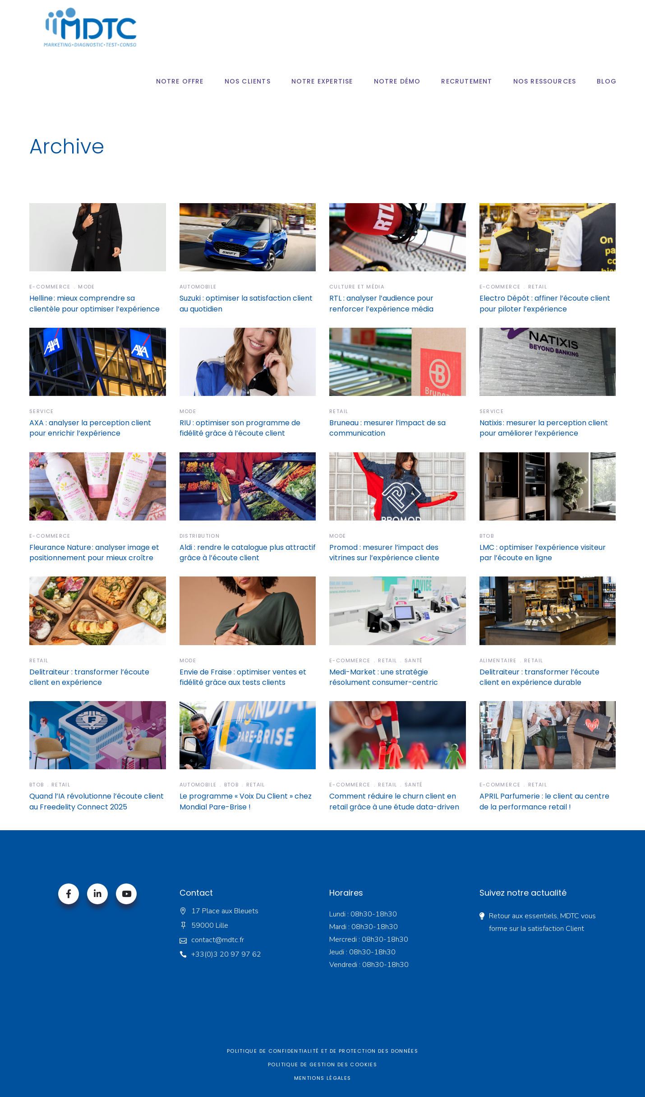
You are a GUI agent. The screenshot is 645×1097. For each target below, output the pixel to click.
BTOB (486, 535)
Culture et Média (356, 286)
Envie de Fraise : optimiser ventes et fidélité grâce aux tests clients (243, 677)
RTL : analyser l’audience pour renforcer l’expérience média (381, 303)
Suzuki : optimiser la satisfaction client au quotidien (246, 303)
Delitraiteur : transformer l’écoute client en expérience (89, 677)
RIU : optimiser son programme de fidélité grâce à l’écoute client (240, 428)
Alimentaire (498, 660)
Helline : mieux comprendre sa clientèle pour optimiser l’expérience (94, 303)
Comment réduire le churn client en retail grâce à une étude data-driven (394, 801)
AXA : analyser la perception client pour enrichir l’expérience (90, 428)
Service (41, 411)
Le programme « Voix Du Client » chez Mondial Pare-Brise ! (246, 801)
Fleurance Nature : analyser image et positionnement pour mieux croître (94, 552)
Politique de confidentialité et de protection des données (322, 1051)
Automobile (198, 286)
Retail (537, 286)
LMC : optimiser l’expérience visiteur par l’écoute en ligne (542, 552)
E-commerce (50, 286)
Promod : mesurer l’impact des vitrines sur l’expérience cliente (384, 552)
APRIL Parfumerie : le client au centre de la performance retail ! (544, 801)
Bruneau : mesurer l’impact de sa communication (387, 428)
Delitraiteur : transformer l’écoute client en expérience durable (539, 677)
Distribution (200, 535)
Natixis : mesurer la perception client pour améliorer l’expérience (543, 428)
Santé (414, 660)
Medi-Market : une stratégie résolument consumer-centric (383, 677)
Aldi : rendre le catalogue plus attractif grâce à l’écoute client (248, 552)
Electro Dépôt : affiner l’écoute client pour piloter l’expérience (544, 303)
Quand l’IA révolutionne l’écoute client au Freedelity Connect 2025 (96, 801)
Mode (86, 286)
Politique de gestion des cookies (322, 1064)
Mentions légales (322, 1078)
